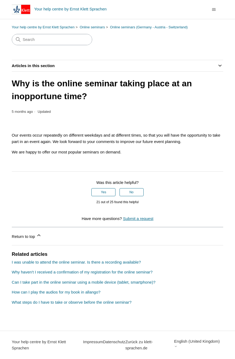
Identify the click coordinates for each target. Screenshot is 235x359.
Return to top (27, 236)
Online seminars (92, 27)
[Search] (52, 39)
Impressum (93, 341)
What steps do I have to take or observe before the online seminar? (72, 302)
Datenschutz (114, 341)
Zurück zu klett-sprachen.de (139, 344)
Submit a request (138, 218)
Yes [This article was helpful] (103, 192)
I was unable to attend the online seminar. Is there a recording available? (76, 262)
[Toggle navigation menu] (213, 9)
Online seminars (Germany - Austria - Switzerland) (149, 27)
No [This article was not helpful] (131, 192)
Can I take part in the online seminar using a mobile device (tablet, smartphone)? (83, 282)
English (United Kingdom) (197, 343)
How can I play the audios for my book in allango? (56, 292)
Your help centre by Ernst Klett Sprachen (43, 27)
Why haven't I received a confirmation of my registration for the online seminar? (82, 272)
